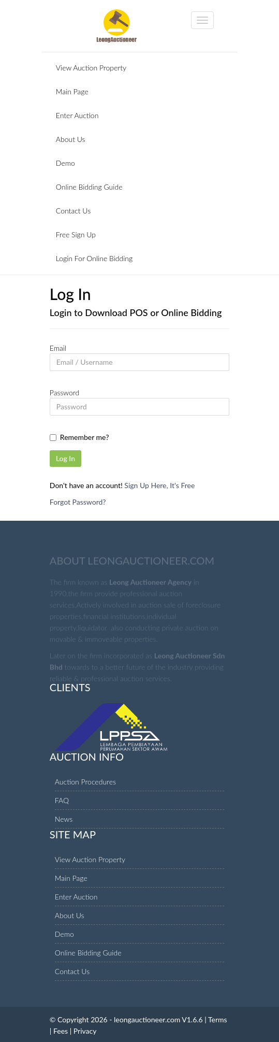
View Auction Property (91, 67)
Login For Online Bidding (94, 258)
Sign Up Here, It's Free (159, 485)
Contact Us (73, 210)
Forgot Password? (78, 501)
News (63, 819)
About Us (70, 139)
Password (64, 392)
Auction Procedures (85, 781)
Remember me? (84, 437)
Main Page (72, 91)
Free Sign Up (76, 234)
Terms (217, 1019)
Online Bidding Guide (89, 186)
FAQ (62, 800)
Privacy (85, 1030)
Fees (60, 1030)
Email (58, 348)
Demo (65, 163)
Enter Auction (77, 115)
